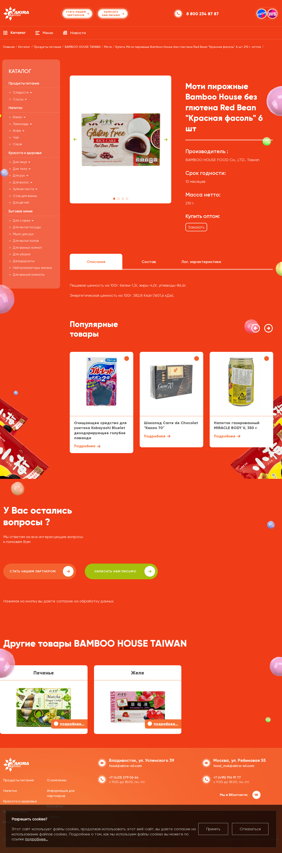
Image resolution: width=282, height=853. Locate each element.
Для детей (21, 202)
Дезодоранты (24, 261)
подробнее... (36, 839)
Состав (149, 261)
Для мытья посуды (27, 227)
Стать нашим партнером (42, 571)
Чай (16, 137)
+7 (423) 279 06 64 (124, 777)
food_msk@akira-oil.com (233, 766)
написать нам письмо (124, 571)
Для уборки (21, 254)
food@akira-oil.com (125, 766)
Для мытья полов (26, 241)
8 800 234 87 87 (202, 13)
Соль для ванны (25, 196)
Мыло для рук (23, 234)
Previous (75, 139)
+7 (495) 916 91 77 (227, 777)
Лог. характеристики (201, 261)
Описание (96, 261)
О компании (56, 780)
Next (166, 139)
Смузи (17, 144)
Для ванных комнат (27, 248)
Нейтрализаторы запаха (32, 268)
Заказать (196, 227)
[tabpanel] (120, 139)
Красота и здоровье (20, 801)
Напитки (10, 791)
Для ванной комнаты (28, 275)
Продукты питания (18, 780)
